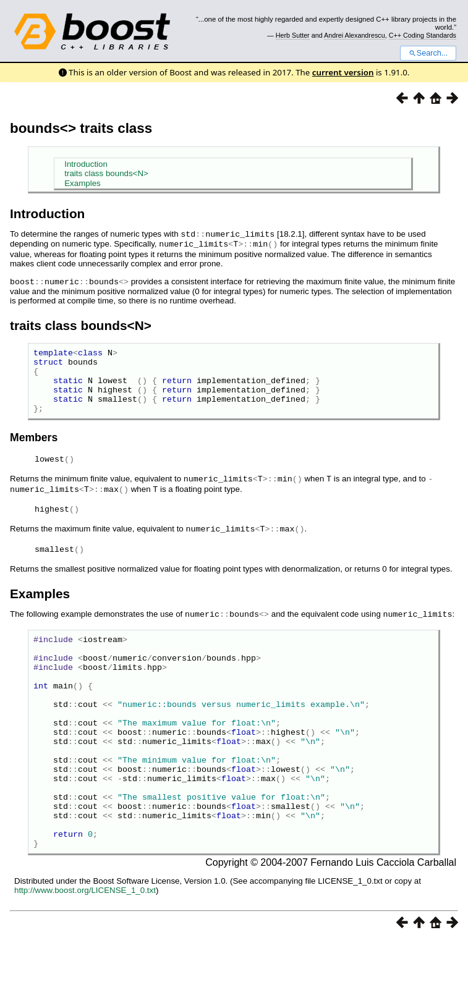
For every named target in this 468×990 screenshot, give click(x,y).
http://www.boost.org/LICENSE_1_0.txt (85, 939)
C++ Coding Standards (422, 35)
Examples (82, 183)
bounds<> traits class (81, 128)
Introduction (86, 164)
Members (33, 448)
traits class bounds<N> (106, 173)
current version (343, 72)
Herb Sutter (293, 35)
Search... (428, 53)
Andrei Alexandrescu (354, 35)
